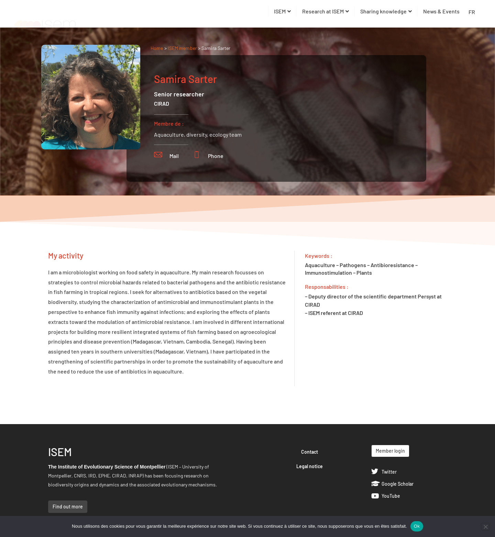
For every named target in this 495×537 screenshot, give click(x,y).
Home (157, 48)
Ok (417, 526)
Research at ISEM (325, 11)
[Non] (485, 526)
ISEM (282, 11)
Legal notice (309, 466)
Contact (309, 452)
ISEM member (183, 48)
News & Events (441, 11)
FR (472, 12)
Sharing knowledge (386, 11)
